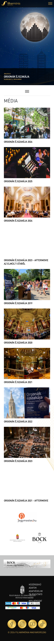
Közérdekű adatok (35, 586)
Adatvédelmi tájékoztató (36, 593)
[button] (50, 3)
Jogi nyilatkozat (35, 599)
